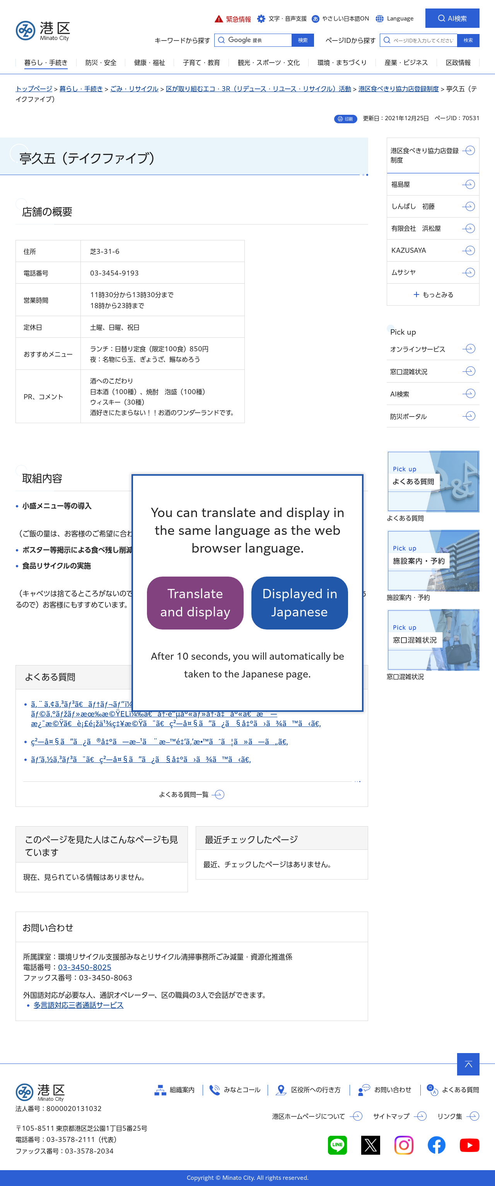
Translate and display (195, 603)
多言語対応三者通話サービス (79, 1005)
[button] (232, 18)
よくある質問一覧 (183, 794)
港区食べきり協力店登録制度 (398, 89)
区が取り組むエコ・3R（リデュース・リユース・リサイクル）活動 (258, 89)
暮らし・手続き (81, 89)
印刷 (349, 119)
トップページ (33, 89)
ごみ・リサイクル (134, 89)
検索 (468, 40)
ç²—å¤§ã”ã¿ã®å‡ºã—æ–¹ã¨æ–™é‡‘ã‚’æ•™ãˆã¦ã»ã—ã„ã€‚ (159, 741)
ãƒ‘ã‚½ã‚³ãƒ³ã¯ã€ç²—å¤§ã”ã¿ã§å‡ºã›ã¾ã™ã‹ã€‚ (141, 759)
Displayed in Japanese (300, 603)
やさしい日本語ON (345, 18)
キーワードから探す (221, 40)
